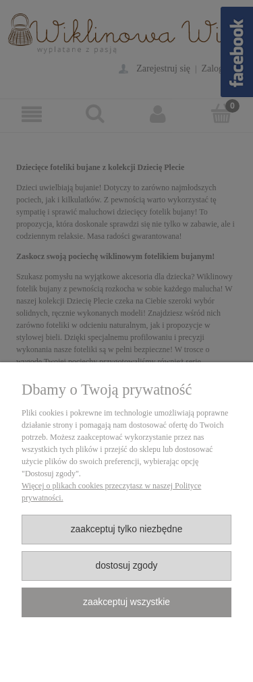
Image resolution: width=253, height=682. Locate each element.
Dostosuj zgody (126, 566)
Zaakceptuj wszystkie (126, 602)
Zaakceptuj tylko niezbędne (127, 529)
